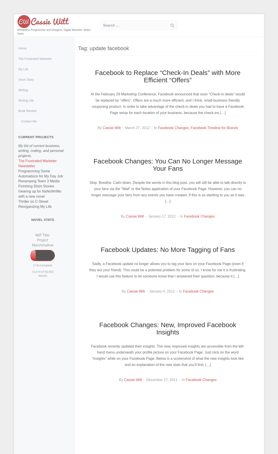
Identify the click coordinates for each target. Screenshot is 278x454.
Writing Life (26, 100)
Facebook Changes (173, 128)
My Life (23, 69)
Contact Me (28, 121)
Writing (23, 90)
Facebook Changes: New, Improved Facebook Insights (167, 328)
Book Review (27, 111)
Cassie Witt (112, 128)
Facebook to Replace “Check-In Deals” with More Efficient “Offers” (167, 76)
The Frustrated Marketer (35, 59)
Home (22, 48)
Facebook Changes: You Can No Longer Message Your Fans (167, 164)
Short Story (26, 79)
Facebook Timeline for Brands (214, 128)
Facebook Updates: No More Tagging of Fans (168, 249)
